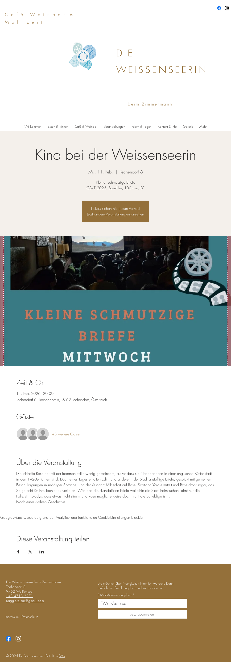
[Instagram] (226, 8)
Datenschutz (29, 616)
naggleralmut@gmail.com (25, 600)
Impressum (12, 616)
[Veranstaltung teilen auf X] (30, 551)
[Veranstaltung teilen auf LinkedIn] (41, 551)
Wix (62, 656)
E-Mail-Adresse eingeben (115, 595)
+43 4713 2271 (19, 596)
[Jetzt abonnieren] (142, 614)
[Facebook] (219, 8)
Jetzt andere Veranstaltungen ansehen (115, 214)
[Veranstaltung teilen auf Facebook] (18, 551)
